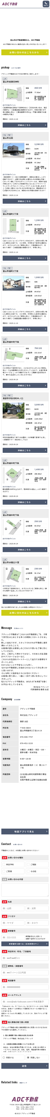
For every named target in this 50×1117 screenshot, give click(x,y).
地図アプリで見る (24, 831)
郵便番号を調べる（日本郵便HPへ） (24, 944)
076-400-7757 (27, 1107)
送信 (24, 1065)
